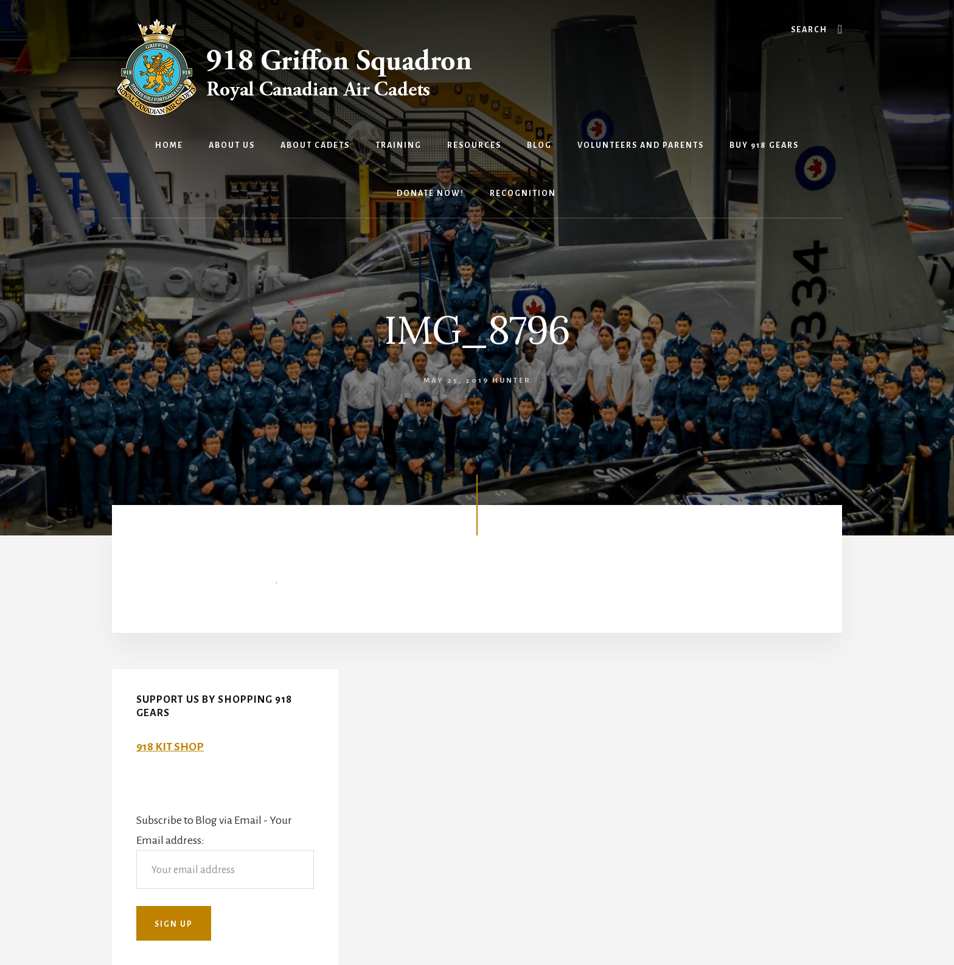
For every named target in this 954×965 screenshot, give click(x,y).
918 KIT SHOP (170, 746)
